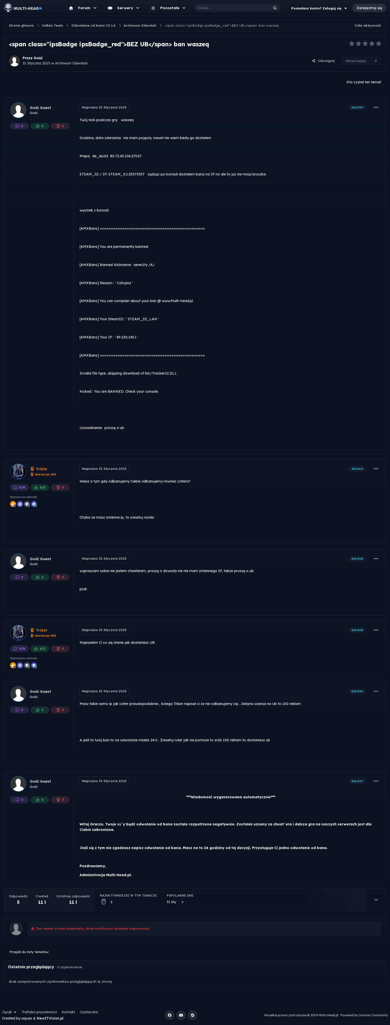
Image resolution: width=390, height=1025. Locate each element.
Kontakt (68, 1012)
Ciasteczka (89, 1012)
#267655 (357, 691)
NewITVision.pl (50, 1018)
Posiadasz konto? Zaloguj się (319, 8)
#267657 (357, 781)
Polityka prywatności (39, 1012)
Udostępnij (323, 61)
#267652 (357, 558)
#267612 (357, 469)
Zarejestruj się (369, 8)
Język (9, 1012)
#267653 (357, 630)
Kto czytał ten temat (363, 82)
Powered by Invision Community (364, 1015)
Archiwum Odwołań (71, 63)
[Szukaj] (226, 8)
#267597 (357, 107)
